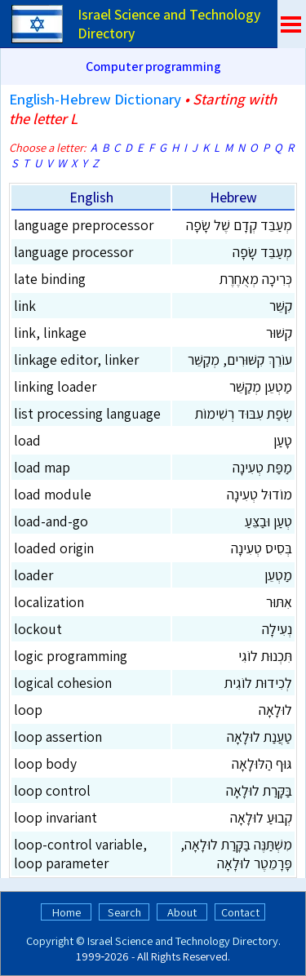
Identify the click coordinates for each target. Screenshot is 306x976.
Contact (240, 912)
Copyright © (55, 940)
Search (124, 912)
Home (66, 912)
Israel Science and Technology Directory (182, 940)
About (182, 912)
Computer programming (153, 66)
